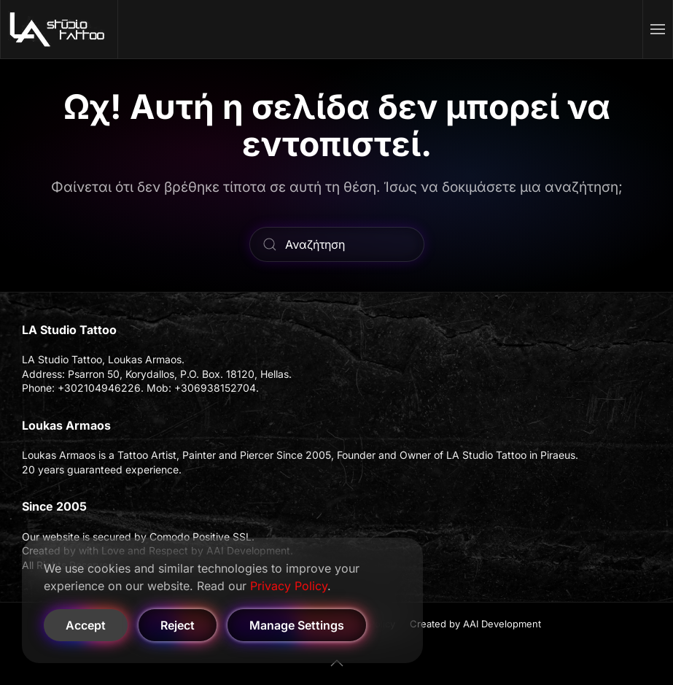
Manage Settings (296, 625)
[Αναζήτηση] (336, 244)
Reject (177, 625)
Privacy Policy (288, 585)
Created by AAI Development (475, 624)
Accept (86, 625)
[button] (658, 29)
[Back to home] (59, 29)
